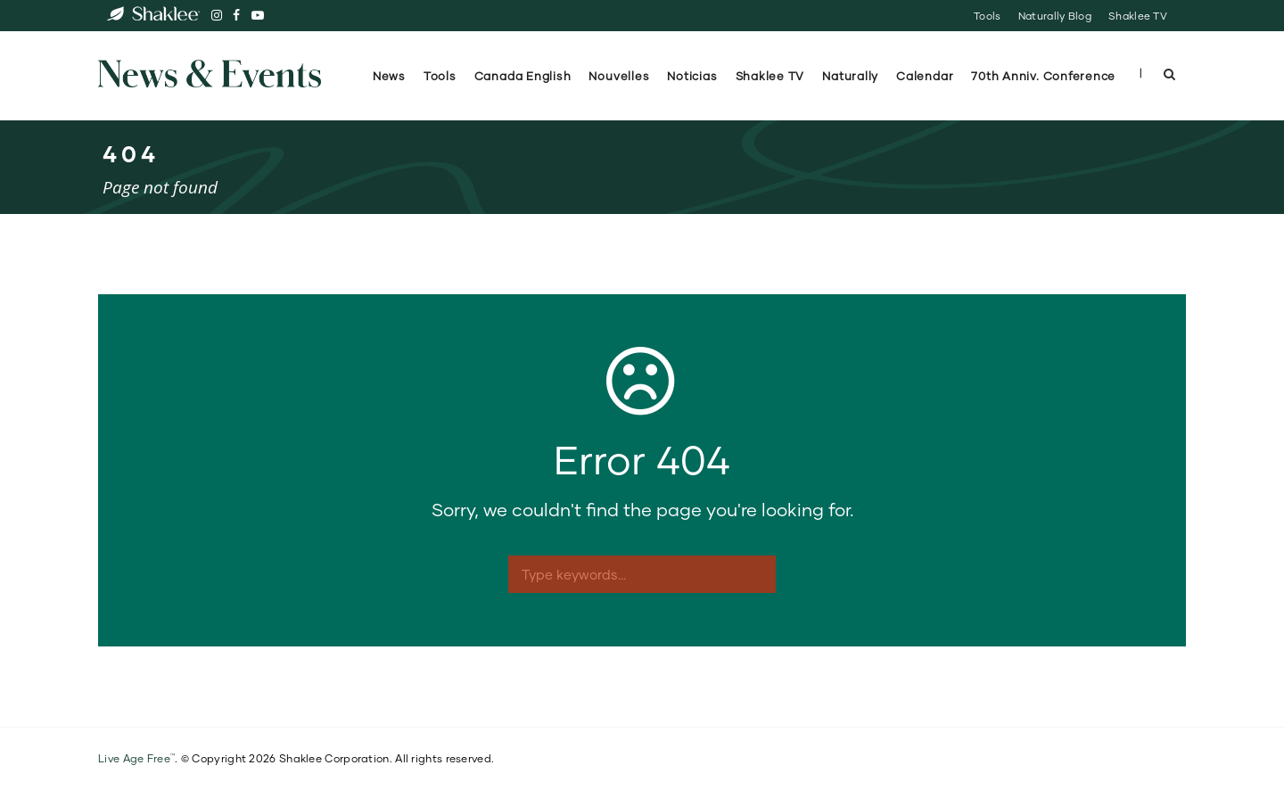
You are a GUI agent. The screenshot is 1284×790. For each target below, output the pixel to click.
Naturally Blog (1054, 15)
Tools (987, 15)
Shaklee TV (1137, 15)
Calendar (924, 76)
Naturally (850, 76)
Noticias (692, 76)
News (389, 76)
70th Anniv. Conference (1045, 76)
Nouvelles (618, 76)
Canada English (523, 76)
